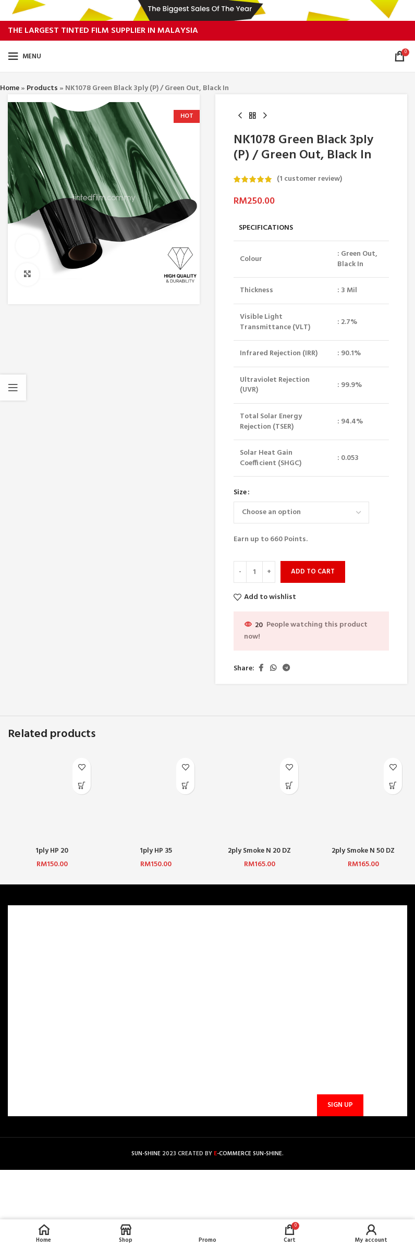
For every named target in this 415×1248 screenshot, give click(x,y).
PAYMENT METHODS (149, 981)
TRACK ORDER (138, 1035)
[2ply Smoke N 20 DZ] (259, 797)
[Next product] (265, 116)
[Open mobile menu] (24, 56)
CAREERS (28, 963)
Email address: (338, 1054)
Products (42, 88)
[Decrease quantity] (240, 572)
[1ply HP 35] (156, 797)
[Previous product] (240, 116)
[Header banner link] (207, 10)
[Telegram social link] (286, 669)
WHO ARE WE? (37, 946)
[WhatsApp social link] (273, 669)
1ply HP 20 (52, 851)
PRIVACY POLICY (41, 999)
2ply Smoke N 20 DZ (259, 851)
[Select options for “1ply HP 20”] (81, 785)
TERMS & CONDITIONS (51, 981)
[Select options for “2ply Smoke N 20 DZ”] (289, 785)
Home (9, 88)
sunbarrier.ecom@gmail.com (264, 1034)
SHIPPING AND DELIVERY (155, 999)
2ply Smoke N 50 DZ (363, 851)
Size (240, 493)
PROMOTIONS (138, 1016)
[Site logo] (207, 57)
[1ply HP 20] (52, 797)
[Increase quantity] (268, 572)
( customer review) (309, 179)
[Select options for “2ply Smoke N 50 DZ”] (393, 785)
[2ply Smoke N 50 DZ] (363, 797)
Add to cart (313, 572)
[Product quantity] (254, 572)
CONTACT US (137, 946)
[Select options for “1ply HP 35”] (185, 785)
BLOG (23, 1016)
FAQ (122, 963)
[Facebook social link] (260, 669)
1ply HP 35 (156, 851)
